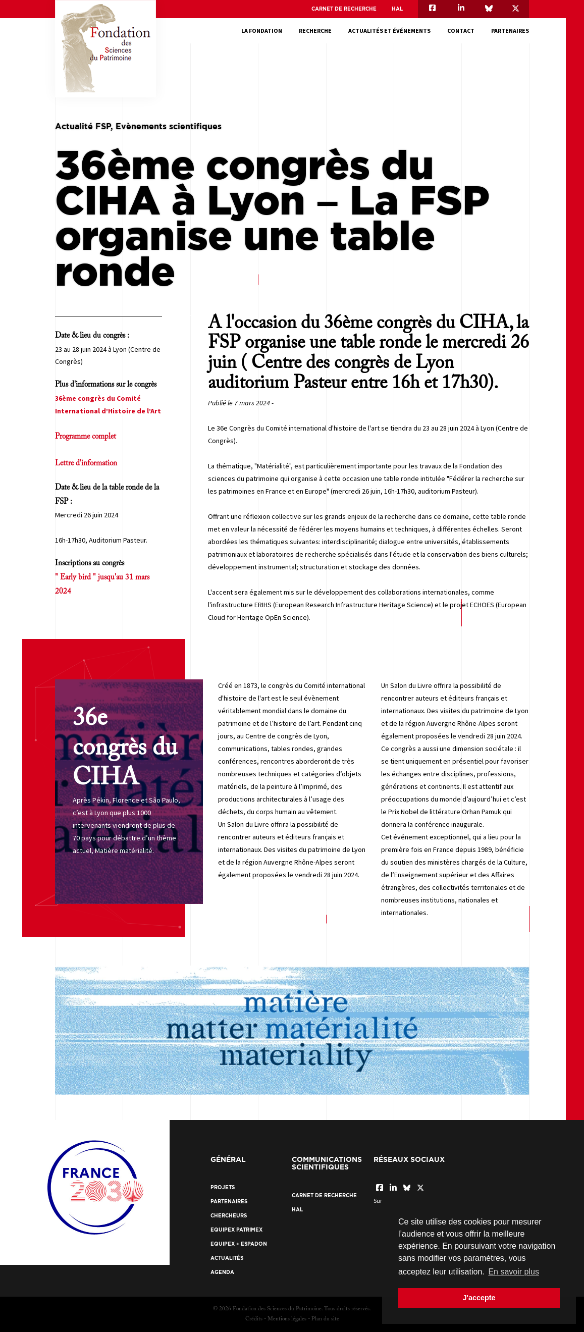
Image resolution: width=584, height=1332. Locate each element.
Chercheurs (228, 1215)
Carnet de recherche (344, 9)
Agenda (222, 1272)
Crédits (253, 1319)
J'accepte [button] (478, 1298)
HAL (397, 9)
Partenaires (510, 30)
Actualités (226, 1258)
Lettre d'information (86, 463)
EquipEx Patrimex (236, 1230)
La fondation (261, 30)
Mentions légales (287, 1319)
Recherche (315, 30)
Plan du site (325, 1319)
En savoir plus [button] (513, 1271)
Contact (460, 30)
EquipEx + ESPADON (238, 1244)
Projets (222, 1187)
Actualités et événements (389, 30)
